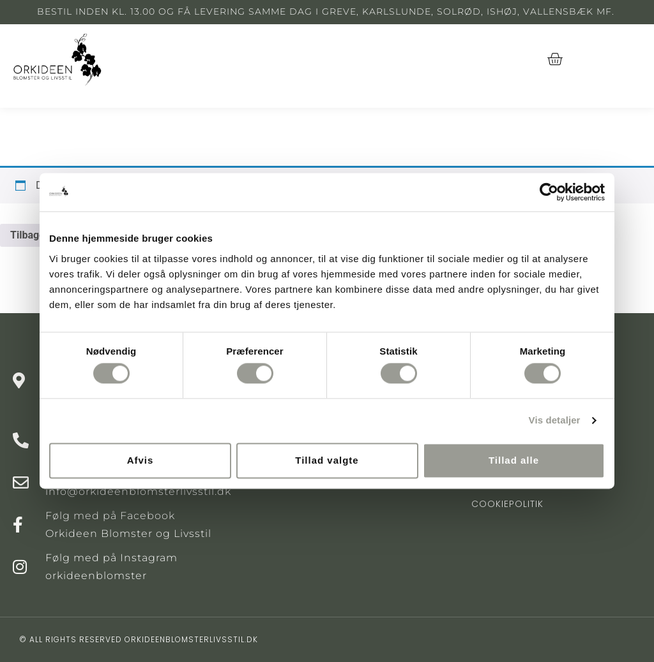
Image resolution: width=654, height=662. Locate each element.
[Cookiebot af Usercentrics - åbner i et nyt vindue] (549, 192)
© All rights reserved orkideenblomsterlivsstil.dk (138, 639)
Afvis (140, 460)
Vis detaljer (555, 420)
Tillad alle (514, 460)
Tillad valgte (326, 460)
